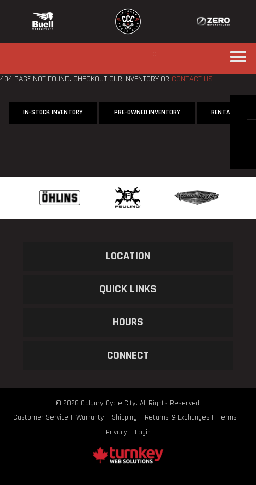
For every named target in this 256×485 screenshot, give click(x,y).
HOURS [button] (128, 321)
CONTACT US (192, 79)
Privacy (116, 432)
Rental (222, 112)
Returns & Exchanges (177, 417)
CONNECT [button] (128, 355)
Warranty (90, 417)
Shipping (124, 417)
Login (143, 432)
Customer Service (41, 417)
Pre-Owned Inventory (147, 112)
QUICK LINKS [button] (128, 288)
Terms (227, 417)
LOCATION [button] (128, 255)
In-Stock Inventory (53, 112)
